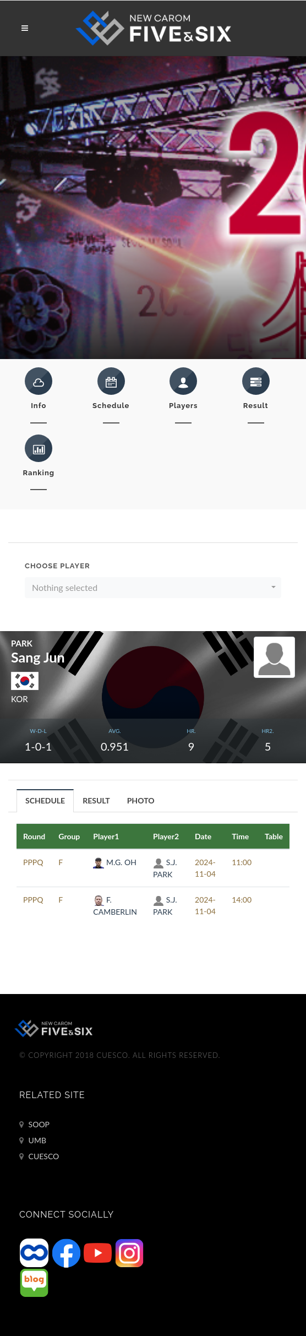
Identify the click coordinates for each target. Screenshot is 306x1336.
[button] (153, 587)
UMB (32, 1140)
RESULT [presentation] (96, 800)
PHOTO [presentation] (141, 800)
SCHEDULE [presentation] (45, 800)
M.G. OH (114, 862)
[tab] (45, 800)
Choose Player (57, 566)
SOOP (34, 1124)
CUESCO (39, 1156)
